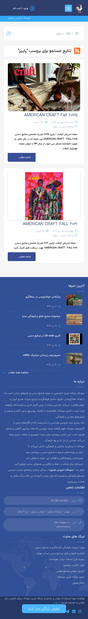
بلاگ (68, 33)
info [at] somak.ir (59, 500)
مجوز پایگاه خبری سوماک (71, 577)
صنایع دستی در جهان (63, 127)
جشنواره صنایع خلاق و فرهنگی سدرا (41, 316)
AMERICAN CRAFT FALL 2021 (50, 223)
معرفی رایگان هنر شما (44, 609)
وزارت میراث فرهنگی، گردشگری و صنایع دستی (59, 547)
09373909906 (63, 527)
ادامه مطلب (19, 156)
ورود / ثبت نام (20, 8)
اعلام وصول (78, 583)
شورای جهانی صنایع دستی (70, 571)
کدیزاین (57, 603)
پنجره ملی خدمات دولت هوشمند (66, 559)
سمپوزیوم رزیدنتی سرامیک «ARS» (41, 355)
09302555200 (61, 522)
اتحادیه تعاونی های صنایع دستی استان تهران (60, 553)
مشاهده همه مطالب (16, 372)
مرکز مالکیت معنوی (73, 565)
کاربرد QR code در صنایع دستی (44, 336)
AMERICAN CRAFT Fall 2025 (50, 114)
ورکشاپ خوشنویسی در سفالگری (42, 297)
